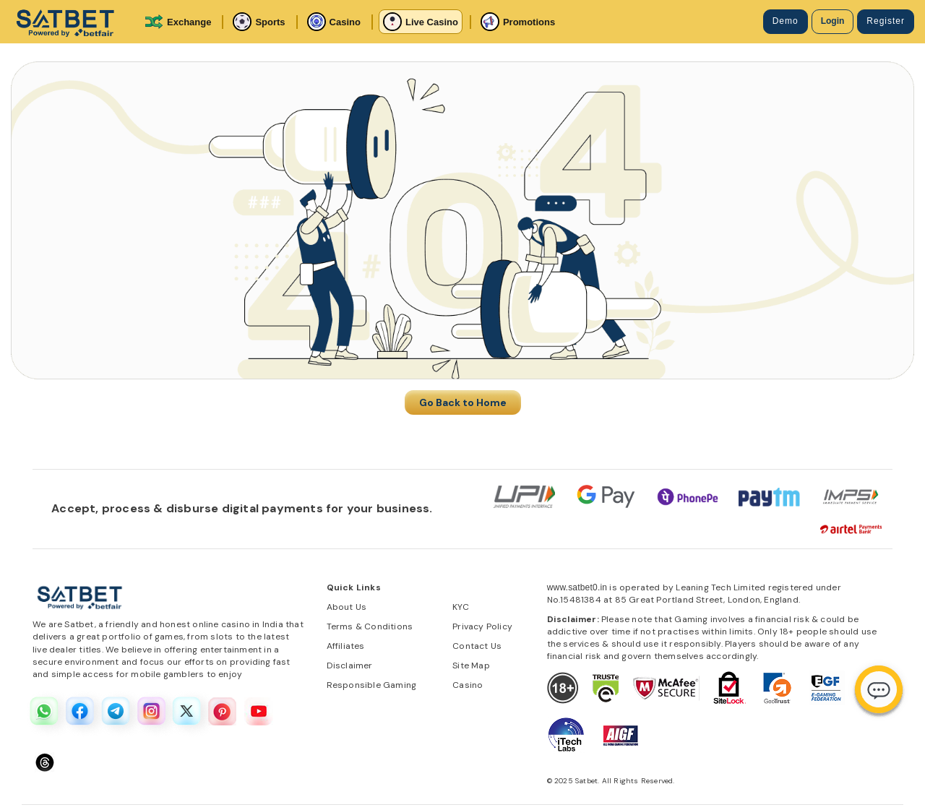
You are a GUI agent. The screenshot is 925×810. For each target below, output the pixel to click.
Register (885, 21)
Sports (259, 21)
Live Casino (420, 21)
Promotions (518, 21)
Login (833, 21)
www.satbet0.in (577, 587)
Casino (334, 21)
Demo (786, 21)
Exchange (178, 21)
